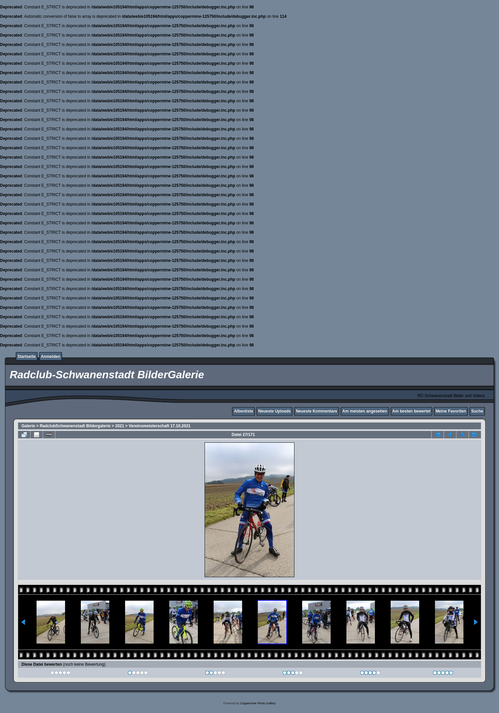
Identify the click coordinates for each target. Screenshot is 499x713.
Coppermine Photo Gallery (258, 703)
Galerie (28, 426)
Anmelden (50, 356)
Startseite (26, 356)
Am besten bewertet (411, 411)
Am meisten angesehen (364, 411)
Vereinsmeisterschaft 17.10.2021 (159, 426)
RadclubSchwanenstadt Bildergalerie (75, 426)
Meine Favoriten (451, 411)
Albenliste (243, 411)
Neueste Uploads (274, 411)
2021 (119, 426)
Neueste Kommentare (316, 411)
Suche (477, 411)
